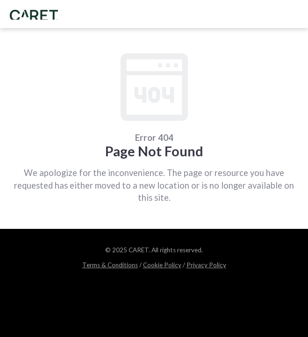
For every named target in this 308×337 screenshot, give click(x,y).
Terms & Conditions (110, 265)
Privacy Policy (206, 265)
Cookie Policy (162, 265)
